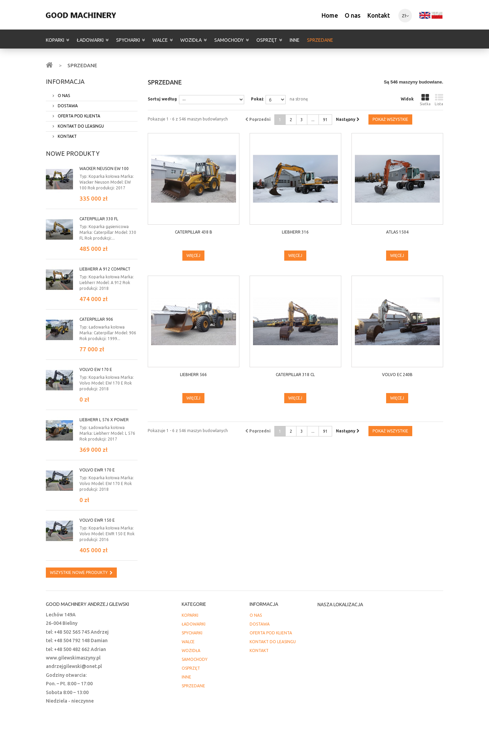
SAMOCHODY (229, 40)
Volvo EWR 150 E (97, 520)
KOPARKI (55, 40)
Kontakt (378, 15)
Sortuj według (162, 99)
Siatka (425, 100)
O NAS (63, 95)
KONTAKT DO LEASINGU (80, 126)
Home (330, 15)
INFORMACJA (65, 81)
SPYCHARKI (128, 40)
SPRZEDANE (320, 40)
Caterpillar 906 (96, 319)
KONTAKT (67, 136)
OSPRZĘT (266, 40)
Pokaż (257, 99)
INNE (295, 40)
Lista (439, 100)
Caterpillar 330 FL (98, 219)
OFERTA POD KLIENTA (78, 116)
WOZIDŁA (191, 40)
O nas (353, 15)
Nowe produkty (72, 153)
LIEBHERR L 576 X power (104, 419)
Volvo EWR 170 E (97, 470)
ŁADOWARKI (90, 40)
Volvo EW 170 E (95, 369)
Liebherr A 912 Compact (104, 269)
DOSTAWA (67, 106)
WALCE (160, 40)
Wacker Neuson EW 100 (104, 168)
